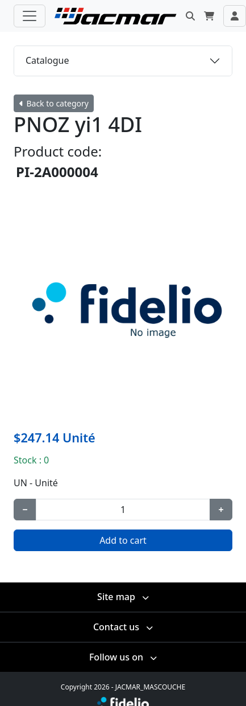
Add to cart (123, 540)
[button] (190, 16)
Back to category (54, 103)
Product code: (58, 151)
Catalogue (47, 60)
